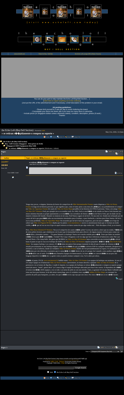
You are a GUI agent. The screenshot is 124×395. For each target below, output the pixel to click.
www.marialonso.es (74, 223)
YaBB (43, 130)
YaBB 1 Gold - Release (57, 361)
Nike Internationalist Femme (83, 204)
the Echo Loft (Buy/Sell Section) (15, 142)
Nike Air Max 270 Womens (75, 242)
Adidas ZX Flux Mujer (97, 272)
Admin (55, 148)
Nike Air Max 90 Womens (77, 239)
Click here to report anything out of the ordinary (62, 101)
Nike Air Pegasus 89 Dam (43, 223)
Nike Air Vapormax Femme (38, 209)
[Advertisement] (26, 77)
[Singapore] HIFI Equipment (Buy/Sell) (21, 146)
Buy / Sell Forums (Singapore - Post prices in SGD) (24, 144)
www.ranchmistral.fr (51, 260)
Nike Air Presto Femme (68, 249)
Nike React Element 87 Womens (41, 230)
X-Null (62, 363)
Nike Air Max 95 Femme (105, 263)
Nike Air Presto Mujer (65, 209)
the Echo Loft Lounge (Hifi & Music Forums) (88, 54)
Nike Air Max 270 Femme (78, 260)
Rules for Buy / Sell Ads (46, 54)
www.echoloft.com (19, 54)
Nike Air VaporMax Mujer (50, 221)
